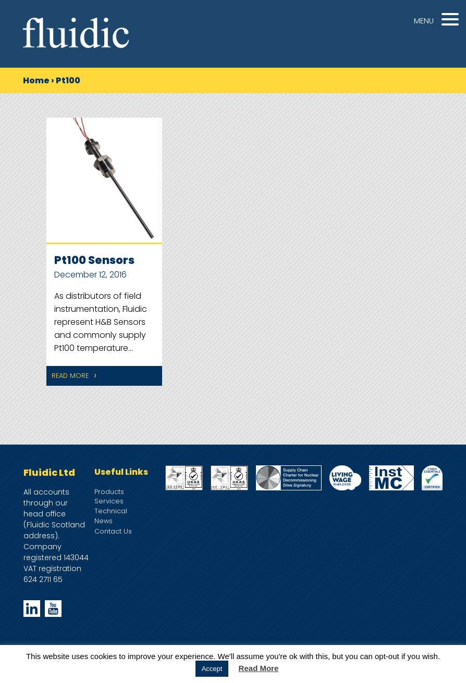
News (103, 520)
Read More (70, 375)
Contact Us (113, 531)
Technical (110, 511)
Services (109, 501)
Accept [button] (212, 669)
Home (36, 80)
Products (109, 491)
